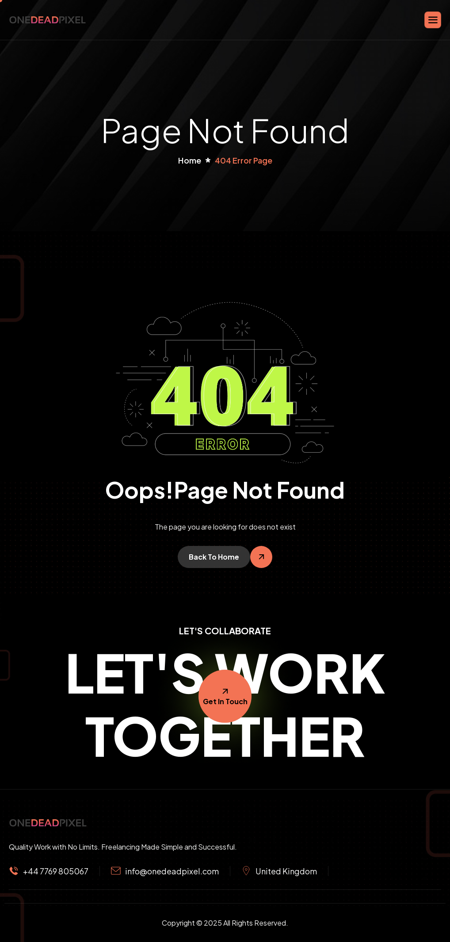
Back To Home (214, 556)
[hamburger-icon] (432, 19)
